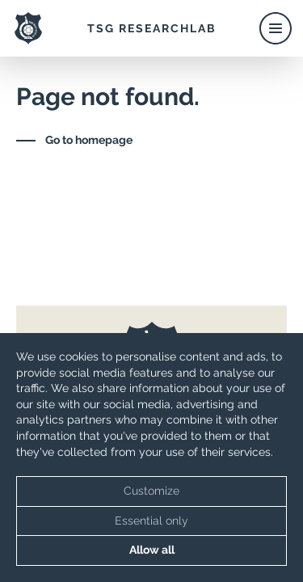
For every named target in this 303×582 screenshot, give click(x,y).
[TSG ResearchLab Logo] (28, 28)
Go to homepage (89, 139)
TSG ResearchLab (152, 28)
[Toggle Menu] (274, 28)
